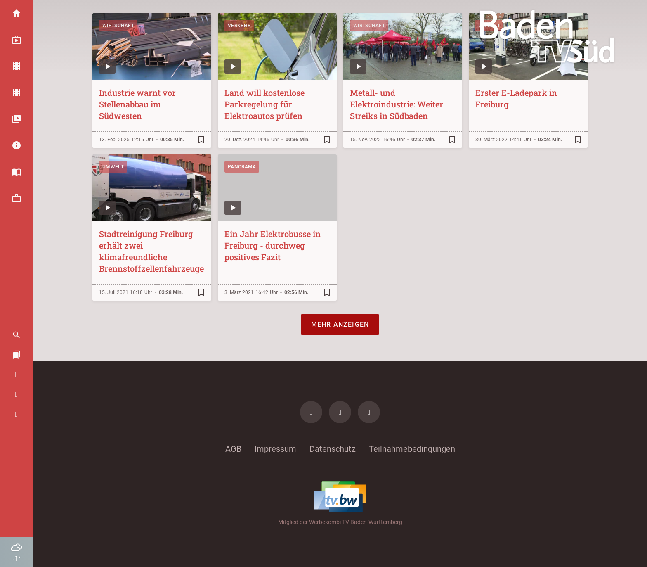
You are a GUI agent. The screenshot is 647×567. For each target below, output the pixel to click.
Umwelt (113, 167)
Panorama (242, 167)
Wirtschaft (118, 25)
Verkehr (239, 25)
